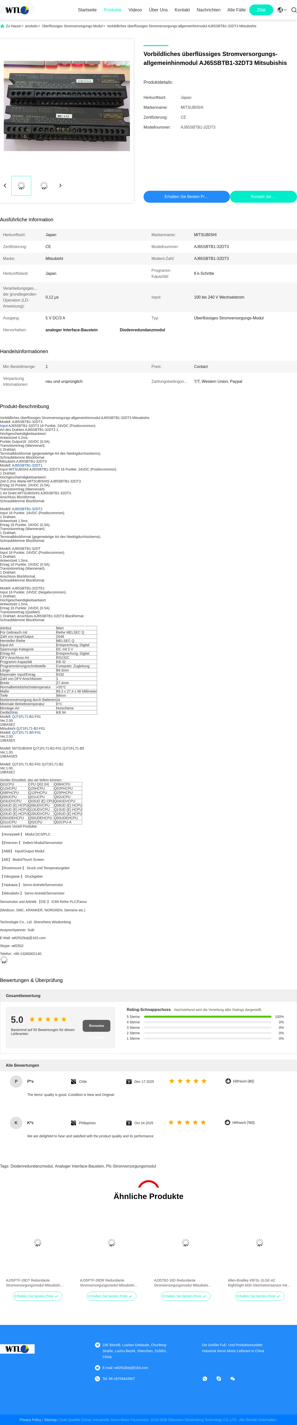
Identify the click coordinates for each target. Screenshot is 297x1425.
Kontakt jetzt (262, 197)
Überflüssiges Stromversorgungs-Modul (72, 26)
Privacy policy (30, 1420)
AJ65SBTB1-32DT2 (27, 509)
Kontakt (182, 10)
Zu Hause (13, 26)
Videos (135, 10)
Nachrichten (209, 10)
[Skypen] (222, 1379)
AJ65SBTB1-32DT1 (27, 465)
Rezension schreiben (96, 1028)
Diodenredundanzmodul (32, 1166)
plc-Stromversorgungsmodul (131, 1166)
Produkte (113, 10)
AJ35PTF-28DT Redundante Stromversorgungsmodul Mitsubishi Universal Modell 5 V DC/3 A (33, 1283)
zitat (261, 9)
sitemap (50, 1420)
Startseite (87, 10)
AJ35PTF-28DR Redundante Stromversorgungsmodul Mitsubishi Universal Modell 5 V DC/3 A (107, 1283)
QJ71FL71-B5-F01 (26, 732)
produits (31, 26)
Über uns (158, 10)
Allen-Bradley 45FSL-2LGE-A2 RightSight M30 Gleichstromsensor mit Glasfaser (257, 1283)
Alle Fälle (236, 10)
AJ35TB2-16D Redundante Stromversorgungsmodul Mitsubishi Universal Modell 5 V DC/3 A (181, 1283)
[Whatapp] (208, 1379)
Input (4, 426)
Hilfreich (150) (243, 1123)
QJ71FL (18, 717)
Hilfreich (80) (243, 1081)
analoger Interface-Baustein (79, 1166)
